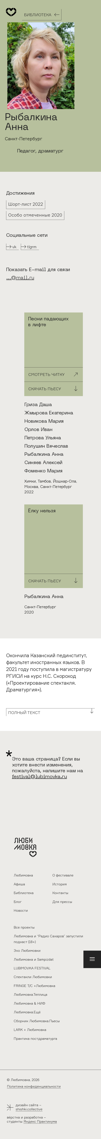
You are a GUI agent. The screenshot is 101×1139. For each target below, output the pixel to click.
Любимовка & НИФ (29, 1003)
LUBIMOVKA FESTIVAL (32, 968)
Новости (21, 910)
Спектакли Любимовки (33, 977)
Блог (18, 902)
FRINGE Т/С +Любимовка (34, 986)
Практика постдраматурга (35, 1039)
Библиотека (24, 893)
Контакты (60, 893)
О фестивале (62, 875)
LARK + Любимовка (30, 1030)
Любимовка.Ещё (27, 1012)
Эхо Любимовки (27, 950)
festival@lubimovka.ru (39, 777)
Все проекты (24, 927)
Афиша (19, 884)
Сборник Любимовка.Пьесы (37, 1021)
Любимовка (23, 875)
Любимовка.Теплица (30, 994)
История (59, 884)
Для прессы (62, 902)
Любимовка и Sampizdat (34, 959)
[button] (92, 959)
